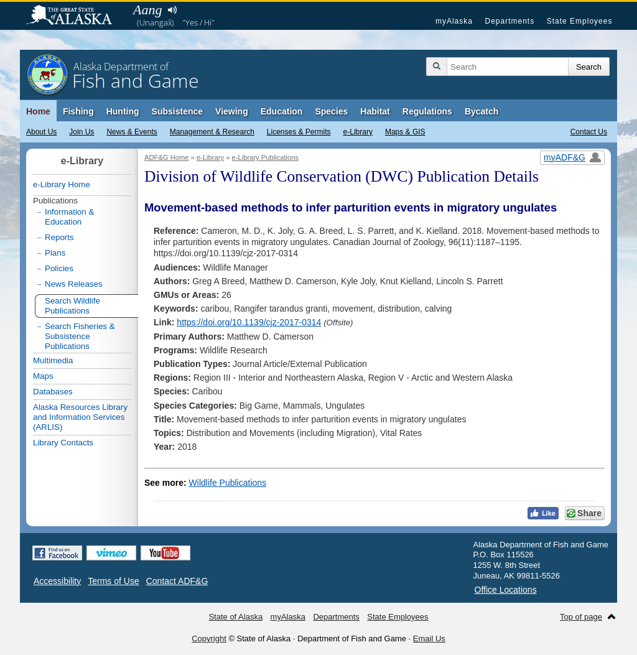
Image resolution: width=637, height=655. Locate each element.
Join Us (81, 132)
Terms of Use (113, 581)
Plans (55, 253)
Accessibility (57, 581)
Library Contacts (63, 442)
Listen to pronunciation (172, 10)
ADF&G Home (166, 157)
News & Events (131, 132)
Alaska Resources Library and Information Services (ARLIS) (80, 417)
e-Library (358, 132)
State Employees (580, 21)
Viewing (231, 111)
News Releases (74, 284)
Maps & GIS (405, 132)
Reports (59, 237)
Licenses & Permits (299, 132)
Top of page (581, 616)
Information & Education (69, 216)
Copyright (209, 638)
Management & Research (212, 132)
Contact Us (588, 132)
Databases (53, 391)
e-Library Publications (265, 157)
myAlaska (454, 21)
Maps (43, 376)
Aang (147, 9)
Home (38, 111)
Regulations (427, 111)
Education (282, 111)
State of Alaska (75, 16)
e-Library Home (61, 184)
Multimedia (53, 360)
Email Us (429, 638)
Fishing (78, 111)
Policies (59, 268)
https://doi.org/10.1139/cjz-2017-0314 (249, 322)
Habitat (374, 111)
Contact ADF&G (177, 581)
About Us (41, 132)
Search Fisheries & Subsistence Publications (80, 336)
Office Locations (506, 590)
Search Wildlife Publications (72, 305)
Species (331, 111)
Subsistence (177, 111)
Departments (509, 21)
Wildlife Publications (228, 483)
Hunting (122, 111)
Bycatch (481, 111)
